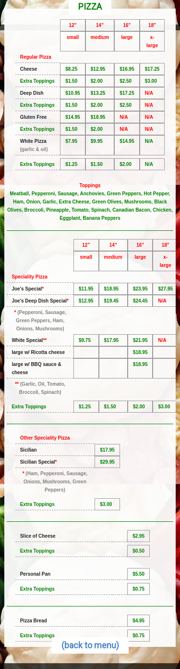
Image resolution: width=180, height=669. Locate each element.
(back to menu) (90, 645)
